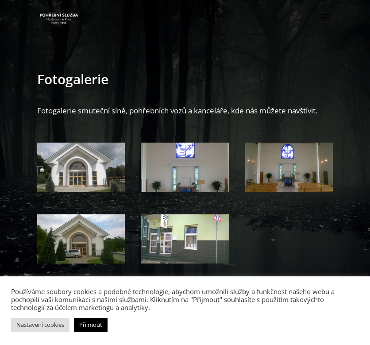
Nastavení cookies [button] (40, 325)
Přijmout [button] (90, 325)
